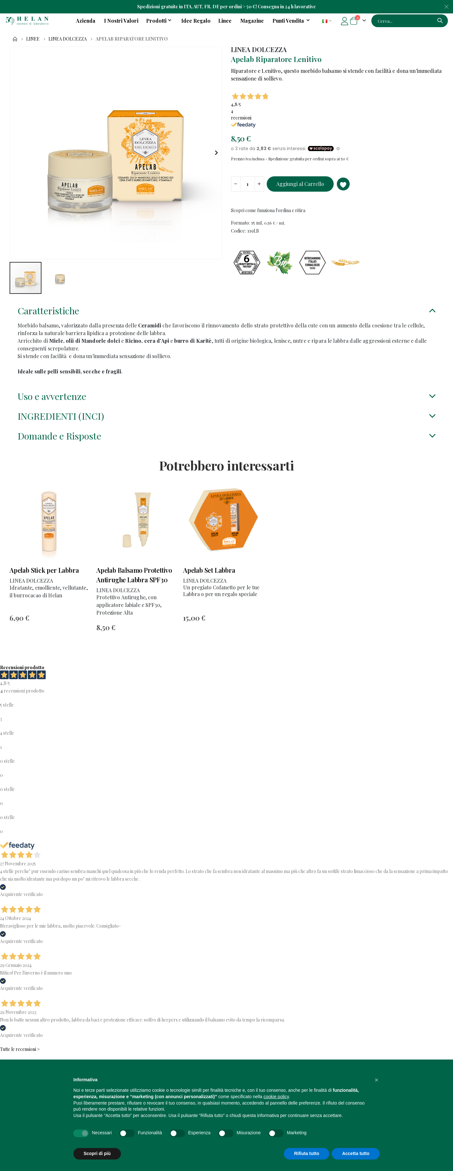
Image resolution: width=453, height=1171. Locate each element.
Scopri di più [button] (97, 1153)
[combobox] (409, 20)
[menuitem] (292, 20)
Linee (33, 39)
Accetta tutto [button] (355, 1153)
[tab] (226, 314)
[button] (216, 153)
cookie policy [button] (276, 1096)
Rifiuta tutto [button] (306, 1153)
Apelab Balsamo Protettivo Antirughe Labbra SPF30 (134, 582)
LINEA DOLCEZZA (67, 39)
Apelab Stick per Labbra (44, 577)
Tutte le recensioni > (20, 1057)
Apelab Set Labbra (209, 577)
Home (15, 39)
